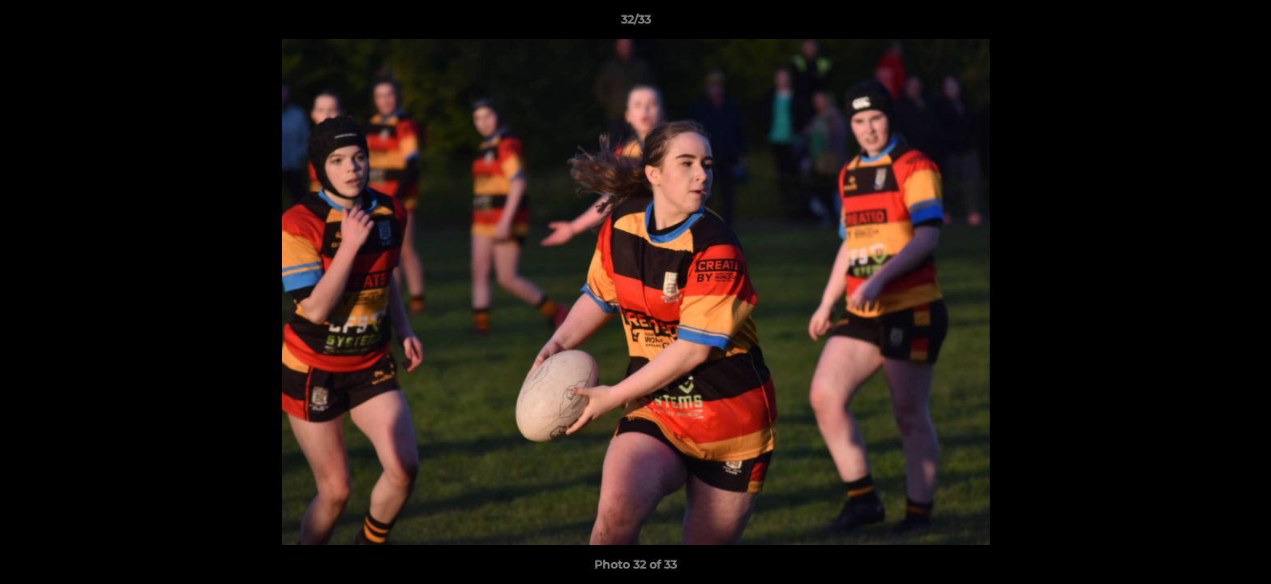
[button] (1242, 23)
